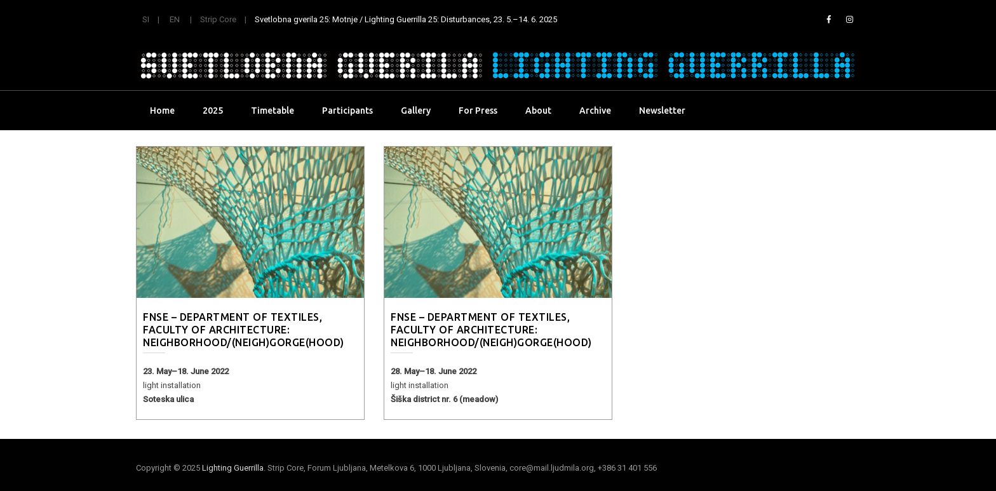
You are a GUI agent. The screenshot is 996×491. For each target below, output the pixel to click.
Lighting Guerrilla (233, 468)
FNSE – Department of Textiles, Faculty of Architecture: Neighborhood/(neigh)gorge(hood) (243, 329)
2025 (213, 110)
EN (175, 19)
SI (145, 19)
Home (162, 110)
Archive (595, 110)
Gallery (416, 110)
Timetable (272, 110)
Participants (347, 110)
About (538, 110)
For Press (478, 110)
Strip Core (218, 19)
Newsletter (662, 110)
